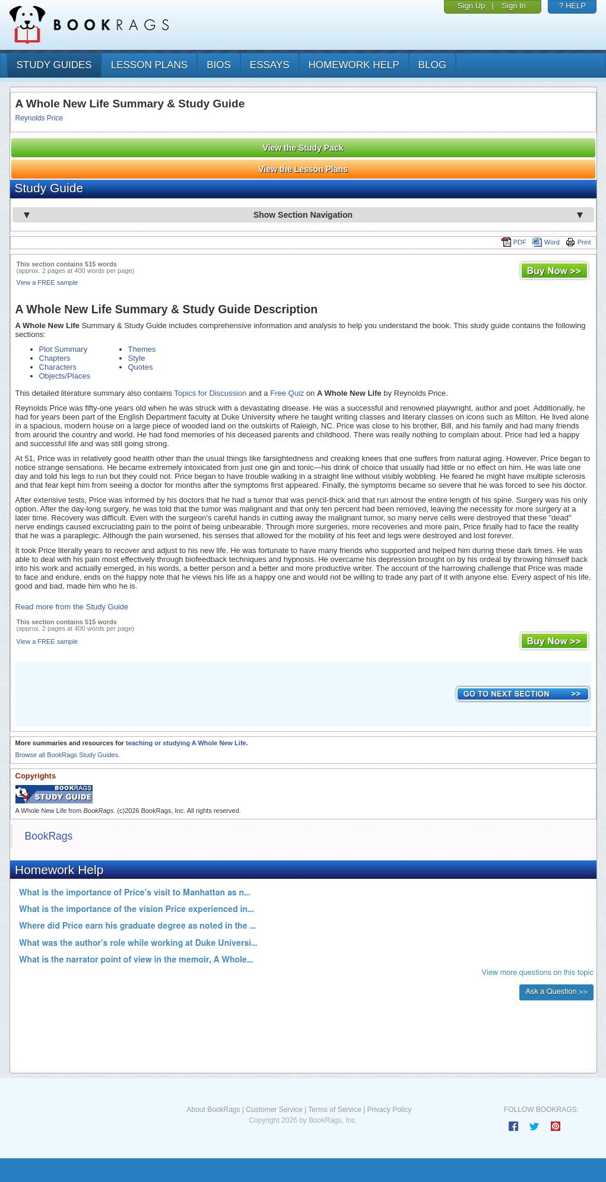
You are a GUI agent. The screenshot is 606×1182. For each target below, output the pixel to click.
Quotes (140, 367)
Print (578, 242)
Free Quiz (287, 393)
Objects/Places (65, 375)
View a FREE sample (47, 282)
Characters (58, 367)
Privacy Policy (389, 1109)
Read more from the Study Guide (72, 606)
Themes (142, 349)
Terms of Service (334, 1109)
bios (219, 65)
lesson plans (149, 65)
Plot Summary (63, 349)
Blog (432, 65)
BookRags (49, 836)
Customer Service (274, 1109)
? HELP (572, 5)
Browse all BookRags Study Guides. (67, 754)
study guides (54, 65)
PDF (514, 242)
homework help (354, 65)
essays (270, 65)
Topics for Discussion (210, 393)
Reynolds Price (39, 118)
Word (546, 242)
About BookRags (213, 1109)
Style (136, 358)
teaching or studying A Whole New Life (186, 742)
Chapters (55, 358)
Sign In (513, 5)
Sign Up (471, 5)
